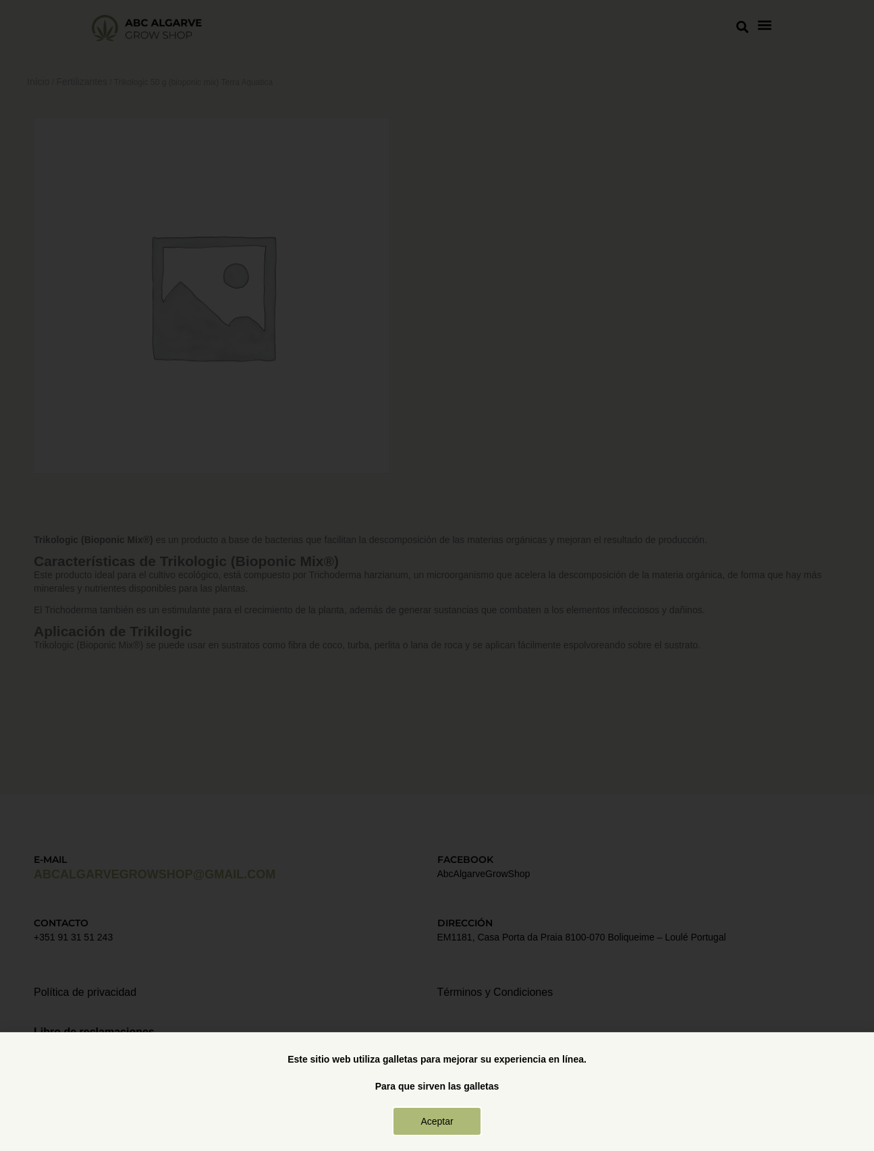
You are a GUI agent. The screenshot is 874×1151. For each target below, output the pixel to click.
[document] (437, 575)
